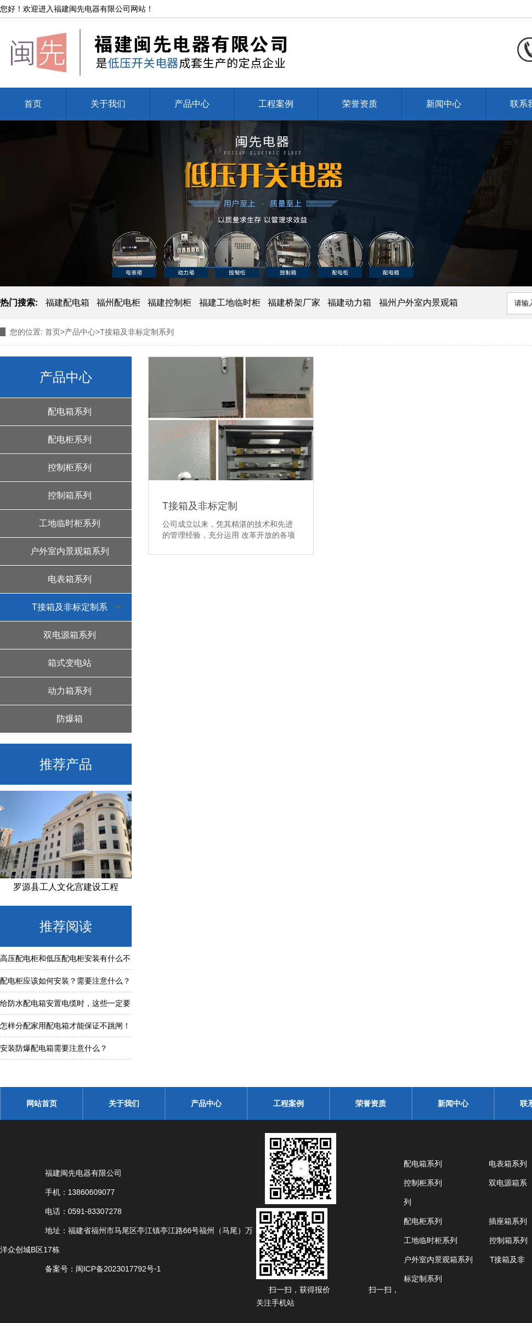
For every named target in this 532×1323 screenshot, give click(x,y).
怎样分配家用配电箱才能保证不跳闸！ (65, 1025)
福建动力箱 (349, 302)
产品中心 (192, 103)
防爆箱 (69, 718)
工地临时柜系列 (69, 523)
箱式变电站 (70, 663)
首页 (33, 103)
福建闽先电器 (77, 8)
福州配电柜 (118, 302)
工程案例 (275, 103)
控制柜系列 (70, 467)
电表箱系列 (70, 579)
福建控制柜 (169, 302)
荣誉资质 (359, 103)
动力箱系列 (70, 690)
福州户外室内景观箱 (418, 302)
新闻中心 (443, 103)
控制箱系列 (70, 495)
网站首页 (41, 1103)
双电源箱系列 (69, 635)
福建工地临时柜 (230, 302)
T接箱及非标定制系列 (69, 611)
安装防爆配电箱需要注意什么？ (53, 1048)
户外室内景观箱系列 (69, 551)
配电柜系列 (70, 439)
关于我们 (108, 103)
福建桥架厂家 (294, 302)
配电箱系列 (70, 411)
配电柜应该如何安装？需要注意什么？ (65, 980)
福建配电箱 (67, 302)
